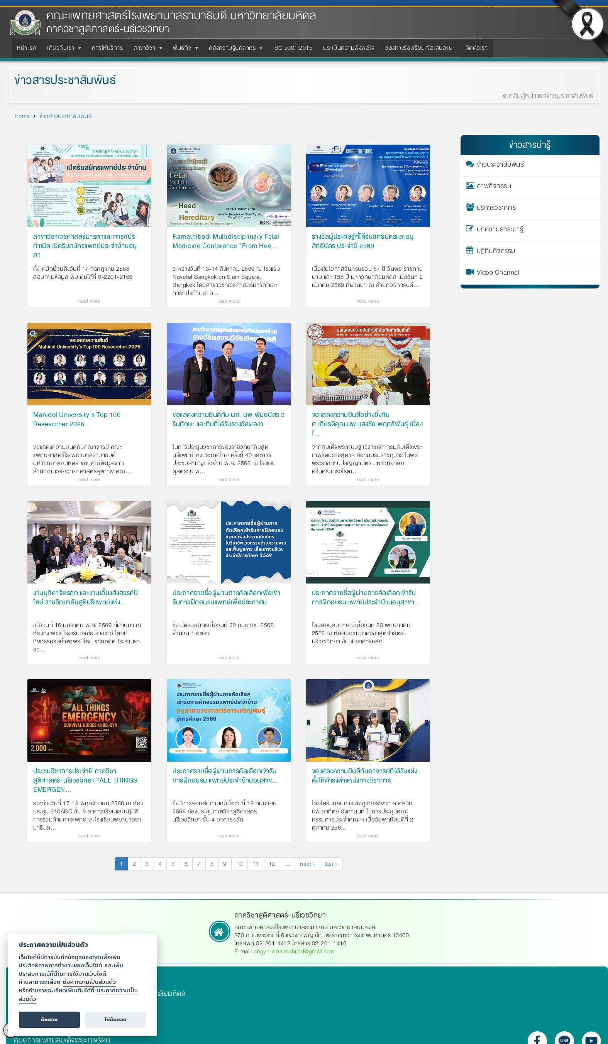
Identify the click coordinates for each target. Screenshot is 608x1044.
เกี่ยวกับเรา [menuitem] (62, 50)
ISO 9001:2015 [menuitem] (293, 48)
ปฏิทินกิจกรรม (496, 252)
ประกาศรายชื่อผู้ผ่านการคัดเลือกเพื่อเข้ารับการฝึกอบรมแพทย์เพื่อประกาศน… (226, 598)
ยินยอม (49, 1019)
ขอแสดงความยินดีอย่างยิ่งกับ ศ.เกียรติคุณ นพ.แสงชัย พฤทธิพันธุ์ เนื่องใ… (367, 424)
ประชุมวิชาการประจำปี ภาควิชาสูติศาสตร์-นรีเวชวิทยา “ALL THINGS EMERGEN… (85, 780)
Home (22, 116)
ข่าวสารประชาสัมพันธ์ (65, 116)
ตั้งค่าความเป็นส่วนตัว (89, 981)
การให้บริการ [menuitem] (107, 48)
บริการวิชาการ (496, 209)
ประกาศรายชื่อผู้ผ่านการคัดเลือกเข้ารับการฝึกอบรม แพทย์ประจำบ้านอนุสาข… (225, 776)
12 (274, 864)
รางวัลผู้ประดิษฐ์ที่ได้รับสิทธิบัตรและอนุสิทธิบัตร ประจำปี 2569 (363, 241)
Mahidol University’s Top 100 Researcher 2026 (76, 420)
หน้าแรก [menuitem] (26, 48)
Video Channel (498, 274)
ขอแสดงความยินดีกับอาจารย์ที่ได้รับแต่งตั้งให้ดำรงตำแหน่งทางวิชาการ (365, 776)
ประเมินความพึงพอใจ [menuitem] (348, 48)
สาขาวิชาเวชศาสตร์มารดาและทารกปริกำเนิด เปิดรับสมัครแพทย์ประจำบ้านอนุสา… (85, 246)
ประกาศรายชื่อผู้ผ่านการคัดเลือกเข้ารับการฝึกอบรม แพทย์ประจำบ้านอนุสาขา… (366, 598)
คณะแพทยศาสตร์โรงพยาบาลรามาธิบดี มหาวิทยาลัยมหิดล (181, 15)
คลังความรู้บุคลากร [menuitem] (233, 50)
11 (258, 864)
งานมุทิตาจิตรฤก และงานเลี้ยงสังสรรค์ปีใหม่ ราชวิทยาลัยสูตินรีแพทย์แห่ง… (85, 598)
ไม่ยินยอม (116, 1019)
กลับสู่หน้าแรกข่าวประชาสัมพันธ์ (555, 95)
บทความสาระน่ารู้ (500, 230)
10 (242, 864)
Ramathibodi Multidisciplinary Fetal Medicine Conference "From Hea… (226, 241)
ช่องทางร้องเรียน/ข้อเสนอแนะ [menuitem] (420, 48)
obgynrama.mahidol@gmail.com (295, 951)
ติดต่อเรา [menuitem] (477, 48)
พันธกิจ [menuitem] (184, 50)
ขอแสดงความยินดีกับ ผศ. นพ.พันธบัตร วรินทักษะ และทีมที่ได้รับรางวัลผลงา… (229, 420)
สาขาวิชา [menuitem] (146, 50)
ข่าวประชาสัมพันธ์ (500, 166)
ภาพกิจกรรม (494, 187)
